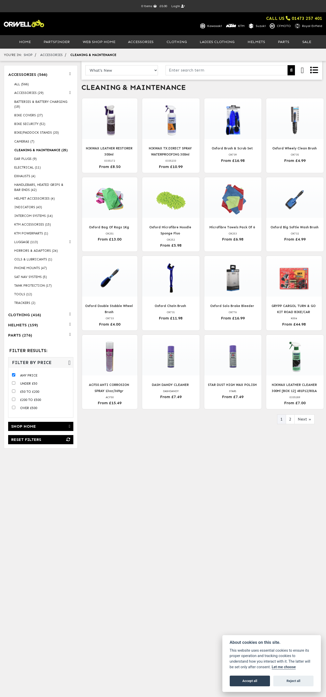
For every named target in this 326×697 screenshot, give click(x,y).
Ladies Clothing (217, 42)
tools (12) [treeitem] (23, 295)
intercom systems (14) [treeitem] (33, 216)
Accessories (141, 42)
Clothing (177, 42)
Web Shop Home (99, 42)
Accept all (249, 681)
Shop (28, 55)
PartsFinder (57, 42)
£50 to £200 (29, 392)
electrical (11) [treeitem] (27, 168)
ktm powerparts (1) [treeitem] (31, 234)
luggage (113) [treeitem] (43, 242)
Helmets (256, 42)
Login (178, 6)
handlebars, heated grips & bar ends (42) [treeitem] (38, 188)
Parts (283, 42)
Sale (306, 42)
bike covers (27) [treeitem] (28, 116)
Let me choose (284, 667)
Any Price (28, 376)
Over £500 (28, 409)
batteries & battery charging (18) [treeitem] (40, 104)
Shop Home (40, 427)
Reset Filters (40, 440)
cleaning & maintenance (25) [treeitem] (41, 150)
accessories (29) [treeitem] (43, 93)
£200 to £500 (30, 400)
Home (25, 42)
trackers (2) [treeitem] (24, 303)
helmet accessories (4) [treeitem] (34, 199)
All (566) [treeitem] (21, 85)
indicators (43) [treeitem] (28, 208)
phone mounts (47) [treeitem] (30, 269)
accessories (51, 55)
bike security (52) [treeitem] (29, 125)
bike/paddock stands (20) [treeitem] (36, 133)
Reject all (293, 681)
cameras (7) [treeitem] (24, 142)
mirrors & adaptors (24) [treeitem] (36, 251)
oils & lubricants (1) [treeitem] (33, 260)
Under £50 (28, 384)
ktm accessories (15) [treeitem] (32, 225)
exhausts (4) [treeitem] (24, 177)
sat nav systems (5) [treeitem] (30, 277)
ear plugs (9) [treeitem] (25, 159)
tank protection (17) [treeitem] (33, 286)
